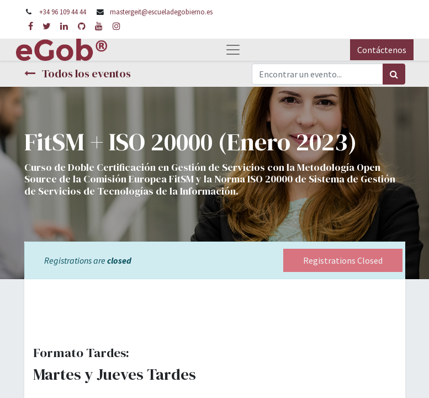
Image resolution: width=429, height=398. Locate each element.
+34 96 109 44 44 (62, 11)
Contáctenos (381, 49)
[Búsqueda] (394, 74)
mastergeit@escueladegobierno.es (161, 11)
